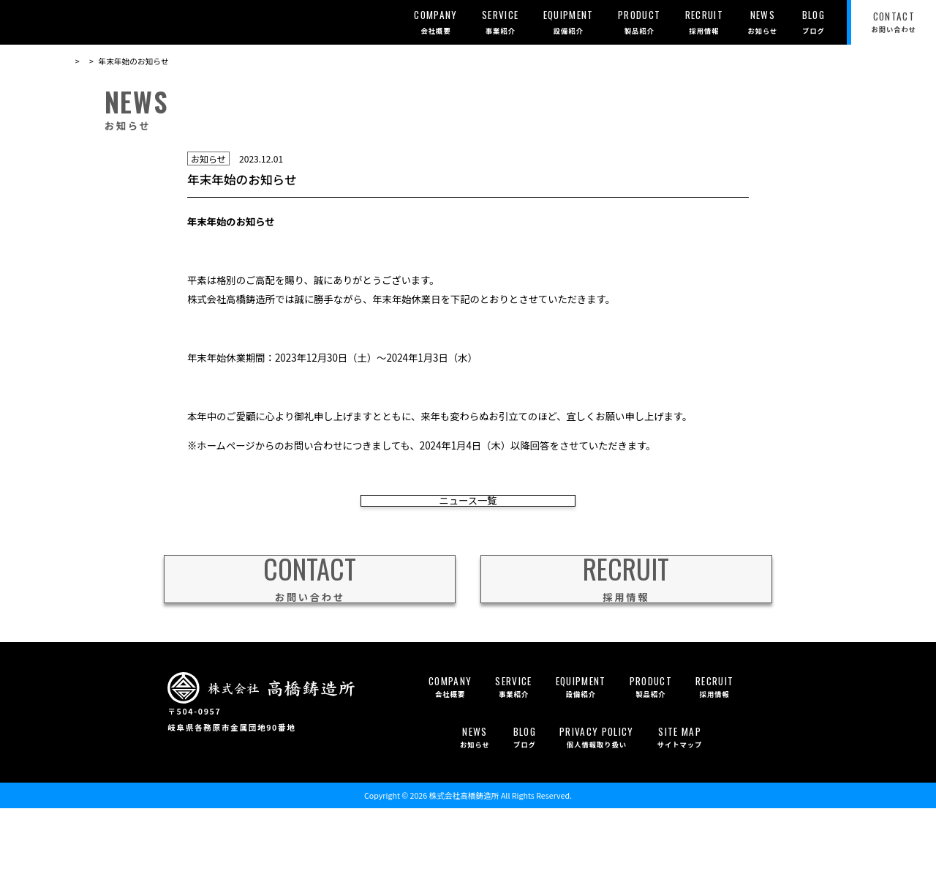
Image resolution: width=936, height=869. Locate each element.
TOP (78, 61)
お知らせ (114, 61)
